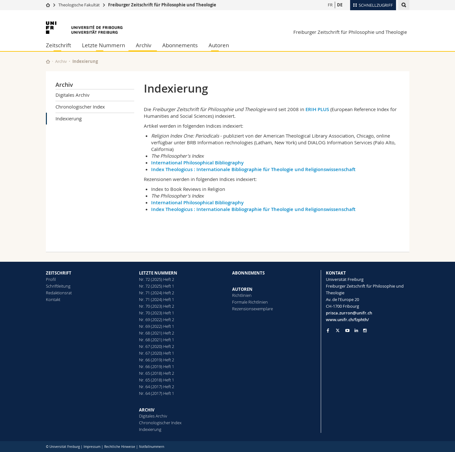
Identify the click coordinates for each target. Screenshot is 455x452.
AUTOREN (242, 289)
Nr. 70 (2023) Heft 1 (156, 313)
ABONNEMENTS (248, 273)
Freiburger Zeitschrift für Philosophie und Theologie (162, 5)
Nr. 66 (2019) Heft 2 (156, 360)
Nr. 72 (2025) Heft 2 (156, 279)
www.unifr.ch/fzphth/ (347, 319)
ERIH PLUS (317, 109)
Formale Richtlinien (250, 302)
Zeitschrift (58, 45)
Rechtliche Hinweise (119, 447)
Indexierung (68, 118)
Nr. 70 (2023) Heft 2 (156, 306)
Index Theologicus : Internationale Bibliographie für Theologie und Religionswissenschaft (253, 169)
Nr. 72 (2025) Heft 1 (156, 286)
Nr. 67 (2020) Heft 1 (156, 353)
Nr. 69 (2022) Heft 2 (156, 319)
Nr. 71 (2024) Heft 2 (156, 293)
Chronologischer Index (80, 106)
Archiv (143, 45)
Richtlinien (242, 295)
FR (330, 5)
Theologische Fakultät (79, 5)
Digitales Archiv (72, 95)
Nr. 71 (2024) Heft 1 (156, 299)
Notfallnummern (151, 447)
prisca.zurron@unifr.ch (349, 313)
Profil (51, 279)
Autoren (219, 45)
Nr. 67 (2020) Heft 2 (156, 346)
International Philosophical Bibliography (197, 162)
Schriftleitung (58, 286)
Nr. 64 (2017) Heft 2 (156, 386)
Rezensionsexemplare (252, 309)
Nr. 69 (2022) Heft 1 (156, 326)
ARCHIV (146, 410)
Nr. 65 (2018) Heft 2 (156, 373)
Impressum (92, 447)
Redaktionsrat (59, 293)
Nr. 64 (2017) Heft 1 (156, 393)
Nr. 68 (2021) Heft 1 (156, 340)
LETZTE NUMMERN (158, 273)
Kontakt (53, 299)
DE (339, 5)
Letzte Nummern (103, 45)
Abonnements (180, 45)
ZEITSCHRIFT (58, 273)
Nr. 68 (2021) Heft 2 (156, 333)
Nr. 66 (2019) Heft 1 (156, 366)
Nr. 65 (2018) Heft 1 (156, 380)
